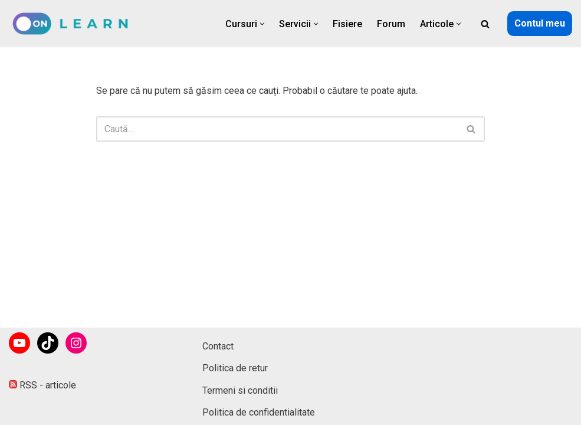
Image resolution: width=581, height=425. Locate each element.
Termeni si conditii (240, 390)
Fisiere (347, 24)
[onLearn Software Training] (75, 24)
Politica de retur (235, 368)
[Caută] (485, 23)
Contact (218, 346)
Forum (391, 24)
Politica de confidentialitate (258, 412)
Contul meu (539, 23)
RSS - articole (42, 385)
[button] (262, 24)
